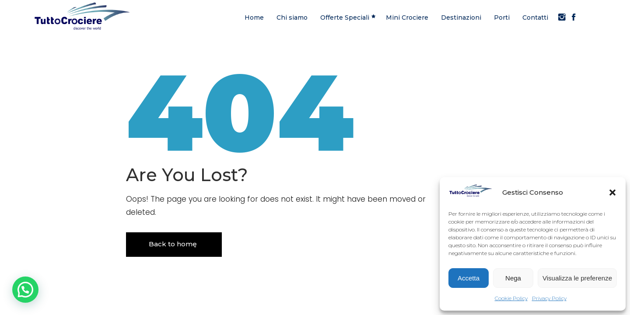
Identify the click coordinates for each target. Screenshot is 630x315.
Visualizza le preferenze (577, 278)
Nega (513, 278)
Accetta (469, 278)
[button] (612, 192)
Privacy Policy (549, 298)
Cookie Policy (511, 298)
